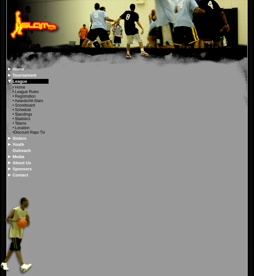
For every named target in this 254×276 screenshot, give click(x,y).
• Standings (22, 114)
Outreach (22, 150)
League (20, 81)
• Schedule (22, 110)
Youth (18, 144)
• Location (21, 128)
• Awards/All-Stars (28, 101)
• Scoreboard (24, 105)
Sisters (19, 138)
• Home (19, 87)
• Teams (19, 123)
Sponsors (22, 169)
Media (18, 156)
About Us (22, 162)
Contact (20, 175)
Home (18, 69)
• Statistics (22, 119)
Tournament (24, 75)
